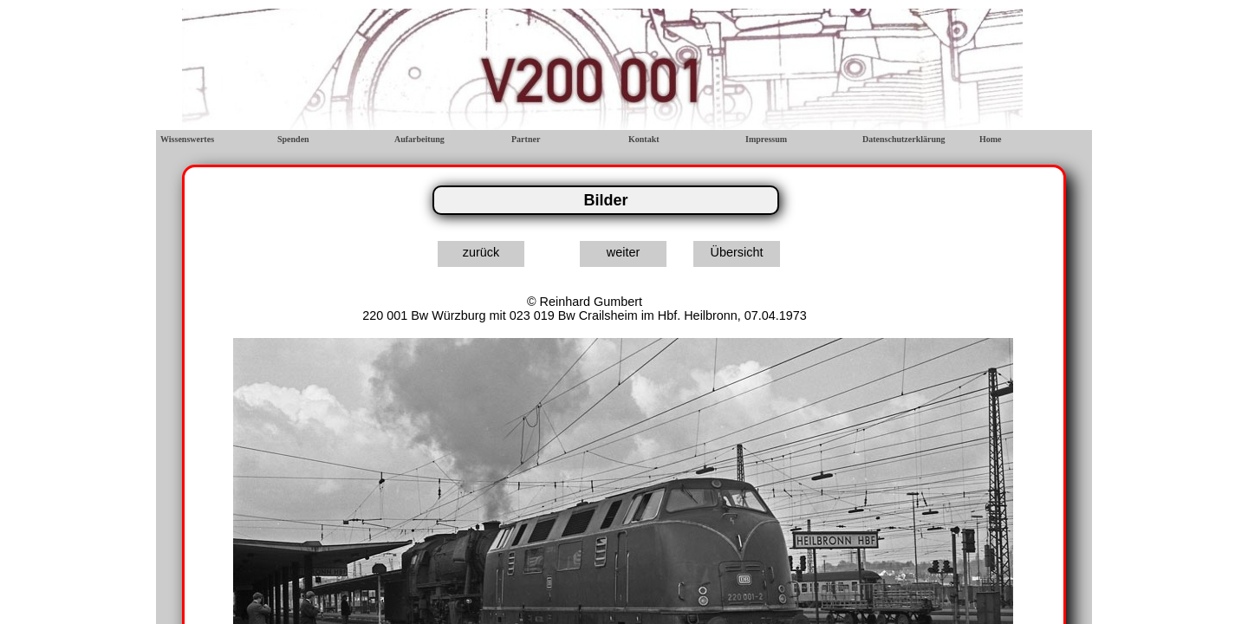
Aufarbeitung (419, 139)
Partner (525, 139)
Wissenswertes (187, 139)
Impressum (766, 139)
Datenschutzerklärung (904, 139)
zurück (481, 252)
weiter (623, 252)
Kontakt (644, 139)
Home (990, 139)
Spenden (293, 139)
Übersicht (737, 252)
